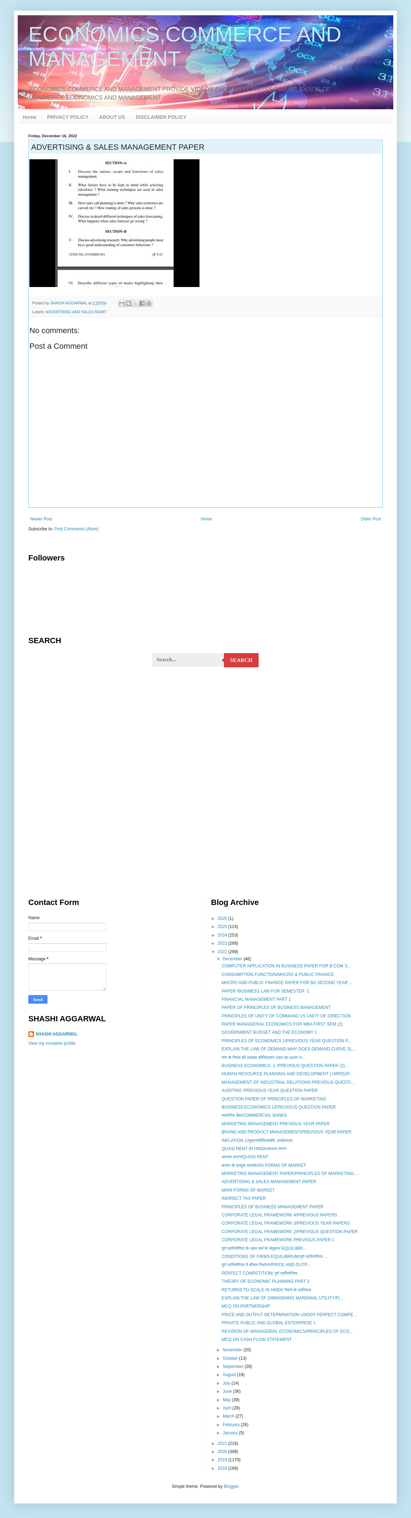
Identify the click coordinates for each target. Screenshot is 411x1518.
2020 (223, 1451)
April (227, 1408)
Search (241, 660)
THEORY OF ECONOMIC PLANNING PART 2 (265, 1281)
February (232, 1424)
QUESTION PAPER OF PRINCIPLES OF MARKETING (273, 1099)
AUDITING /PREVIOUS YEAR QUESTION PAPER (269, 1090)
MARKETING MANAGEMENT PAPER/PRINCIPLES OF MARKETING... (289, 1173)
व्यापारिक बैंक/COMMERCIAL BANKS (254, 1115)
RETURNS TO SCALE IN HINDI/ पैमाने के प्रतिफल (266, 1289)
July (227, 1383)
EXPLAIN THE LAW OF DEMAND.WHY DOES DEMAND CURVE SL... (288, 1049)
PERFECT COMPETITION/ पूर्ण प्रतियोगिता (259, 1273)
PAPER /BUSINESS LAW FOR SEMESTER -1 (265, 991)
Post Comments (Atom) (76, 528)
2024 (223, 935)
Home (29, 117)
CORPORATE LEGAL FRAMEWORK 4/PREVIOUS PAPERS (279, 1215)
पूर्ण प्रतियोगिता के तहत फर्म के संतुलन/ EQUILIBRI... (263, 1248)
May (227, 1399)
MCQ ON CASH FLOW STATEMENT (256, 1339)
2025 (223, 926)
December (233, 958)
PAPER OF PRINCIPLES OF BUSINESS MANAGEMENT (276, 1007)
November (233, 1349)
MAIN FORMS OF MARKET (248, 1190)
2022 (223, 951)
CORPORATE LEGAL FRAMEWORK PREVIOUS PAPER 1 (277, 1239)
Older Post (371, 519)
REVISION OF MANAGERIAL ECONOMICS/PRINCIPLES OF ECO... (287, 1331)
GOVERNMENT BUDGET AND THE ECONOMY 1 (269, 1032)
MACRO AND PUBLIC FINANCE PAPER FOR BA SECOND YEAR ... (287, 982)
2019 (223, 1459)
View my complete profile (51, 1043)
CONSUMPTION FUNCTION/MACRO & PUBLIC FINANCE (277, 974)
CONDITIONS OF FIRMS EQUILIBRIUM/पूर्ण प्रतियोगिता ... (274, 1256)
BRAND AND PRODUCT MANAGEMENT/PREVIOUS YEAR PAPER (286, 1132)
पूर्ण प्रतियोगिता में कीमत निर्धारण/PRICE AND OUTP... (265, 1264)
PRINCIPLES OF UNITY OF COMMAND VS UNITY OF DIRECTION (286, 1016)
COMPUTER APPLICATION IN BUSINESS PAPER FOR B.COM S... (286, 966)
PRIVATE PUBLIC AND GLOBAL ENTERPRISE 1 (268, 1322)
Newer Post (41, 519)
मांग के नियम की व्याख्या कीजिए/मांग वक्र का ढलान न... (263, 1057)
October (231, 1358)
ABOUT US (112, 117)
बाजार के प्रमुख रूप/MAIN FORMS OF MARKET (263, 1165)
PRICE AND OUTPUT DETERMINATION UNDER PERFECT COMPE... (288, 1314)
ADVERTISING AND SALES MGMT (75, 312)
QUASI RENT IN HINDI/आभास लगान (253, 1148)
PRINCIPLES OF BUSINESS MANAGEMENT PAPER (272, 1206)
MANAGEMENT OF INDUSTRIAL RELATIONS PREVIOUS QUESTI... (287, 1082)
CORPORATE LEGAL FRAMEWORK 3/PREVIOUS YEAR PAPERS (285, 1223)
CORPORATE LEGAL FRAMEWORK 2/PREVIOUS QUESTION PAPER (289, 1231)
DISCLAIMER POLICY (161, 117)
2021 (223, 1443)
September (233, 1366)
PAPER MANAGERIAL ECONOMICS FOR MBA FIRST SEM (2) (281, 1024)
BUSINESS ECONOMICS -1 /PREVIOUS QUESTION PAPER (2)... (284, 1065)
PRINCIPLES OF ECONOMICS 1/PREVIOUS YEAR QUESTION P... (286, 1040)
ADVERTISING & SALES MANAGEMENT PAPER (268, 1181)
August (230, 1374)
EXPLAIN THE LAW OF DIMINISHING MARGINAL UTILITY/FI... (282, 1298)
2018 (223, 1468)
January (231, 1432)
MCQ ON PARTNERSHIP (245, 1306)
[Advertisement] (205, 727)
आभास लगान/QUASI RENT (244, 1156)
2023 (223, 943)
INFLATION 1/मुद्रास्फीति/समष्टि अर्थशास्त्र (256, 1140)
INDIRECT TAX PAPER (243, 1198)
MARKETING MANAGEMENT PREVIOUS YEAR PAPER (275, 1123)
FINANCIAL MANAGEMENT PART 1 (256, 999)
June (228, 1391)
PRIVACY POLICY (68, 117)
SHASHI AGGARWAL (56, 1034)
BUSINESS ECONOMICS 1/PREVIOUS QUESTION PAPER (278, 1107)
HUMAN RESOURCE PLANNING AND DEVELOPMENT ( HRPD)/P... (287, 1073)
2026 (223, 918)
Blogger (231, 1486)
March (229, 1416)
